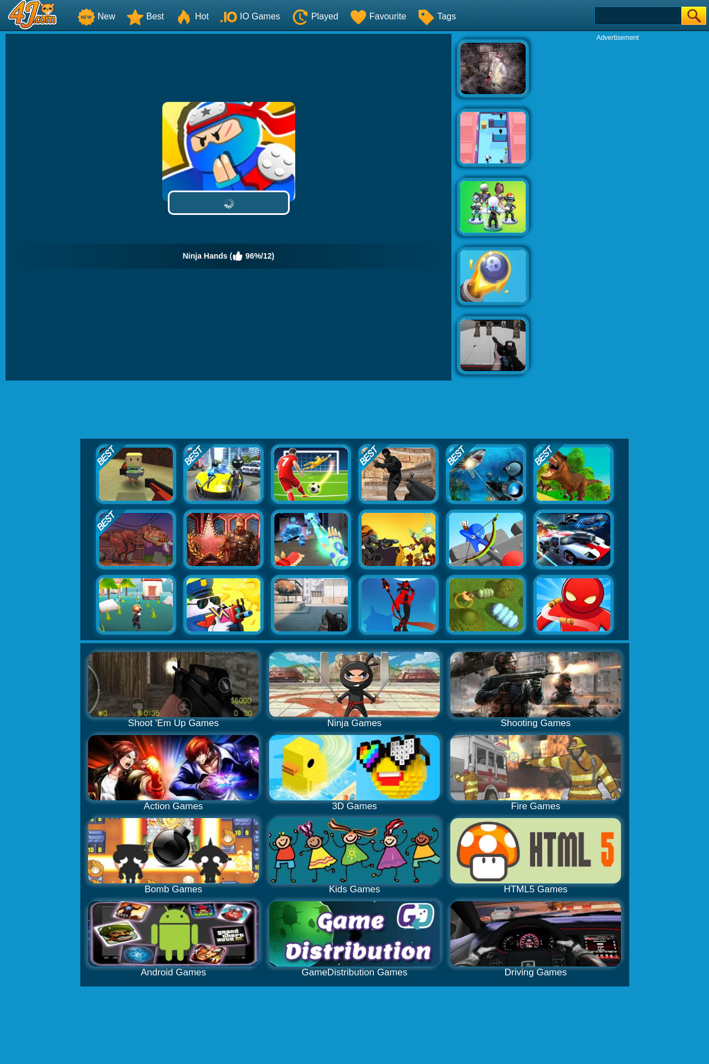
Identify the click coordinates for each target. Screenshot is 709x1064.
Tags (436, 16)
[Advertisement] (618, 208)
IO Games (250, 16)
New (96, 16)
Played (314, 16)
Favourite (378, 16)
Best (145, 16)
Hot (192, 16)
